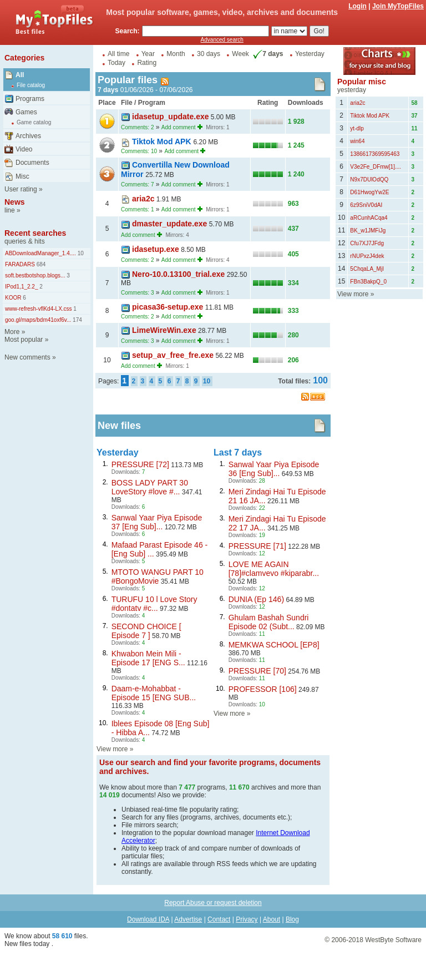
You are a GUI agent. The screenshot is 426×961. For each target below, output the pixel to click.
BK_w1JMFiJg (368, 230)
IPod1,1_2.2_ (21, 287)
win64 (357, 141)
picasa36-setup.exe (167, 306)
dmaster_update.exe (169, 223)
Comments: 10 (139, 151)
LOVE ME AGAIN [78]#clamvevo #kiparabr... (274, 569)
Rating (146, 63)
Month (175, 54)
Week (240, 54)
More (11, 332)
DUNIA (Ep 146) (256, 599)
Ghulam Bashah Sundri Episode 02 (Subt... (269, 622)
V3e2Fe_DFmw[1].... (375, 167)
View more (112, 749)
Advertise (188, 919)
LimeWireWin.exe (164, 330)
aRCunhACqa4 (368, 218)
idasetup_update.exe (170, 116)
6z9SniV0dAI (366, 205)
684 (40, 264)
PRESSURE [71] (257, 546)
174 (76, 320)
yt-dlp (356, 128)
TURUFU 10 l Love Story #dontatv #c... (154, 604)
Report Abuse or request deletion (212, 903)
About (271, 919)
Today (116, 63)
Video (24, 149)
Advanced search (222, 40)
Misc (22, 176)
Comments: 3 (137, 293)
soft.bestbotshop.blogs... (35, 275)
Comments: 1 (137, 209)
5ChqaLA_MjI (367, 269)
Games (26, 112)
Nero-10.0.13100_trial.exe (178, 274)
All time (118, 54)
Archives (28, 136)
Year (148, 54)
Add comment (178, 127)
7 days (267, 54)
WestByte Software (393, 940)
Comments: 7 (137, 184)
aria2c (143, 198)
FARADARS (20, 264)
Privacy (246, 919)
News (14, 202)
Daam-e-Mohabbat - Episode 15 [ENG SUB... (153, 693)
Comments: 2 (137, 127)
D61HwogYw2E (369, 192)
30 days (208, 54)
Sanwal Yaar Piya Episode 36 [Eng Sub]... (274, 469)
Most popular (23, 339)
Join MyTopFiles (398, 6)
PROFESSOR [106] (263, 689)
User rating (20, 189)
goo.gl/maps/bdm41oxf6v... (38, 320)
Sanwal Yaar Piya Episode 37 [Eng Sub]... (156, 522)
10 (80, 253)
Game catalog (34, 122)
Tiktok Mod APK (162, 141)
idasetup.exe (155, 249)
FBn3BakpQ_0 (368, 282)
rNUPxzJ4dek (367, 256)
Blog (292, 919)
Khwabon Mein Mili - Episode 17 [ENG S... (148, 658)
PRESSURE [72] (140, 464)
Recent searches (35, 233)
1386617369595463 (374, 154)
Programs (30, 99)
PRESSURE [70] (257, 670)
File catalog (31, 85)
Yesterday (309, 54)
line (9, 210)
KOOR (13, 298)
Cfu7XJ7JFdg (367, 243)
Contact (218, 919)
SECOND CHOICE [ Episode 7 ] (146, 631)
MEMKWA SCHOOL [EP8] (274, 644)
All (20, 75)
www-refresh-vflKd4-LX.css (38, 309)
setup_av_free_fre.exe (173, 355)
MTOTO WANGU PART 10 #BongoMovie (157, 576)
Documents (32, 162)
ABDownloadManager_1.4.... (40, 253)
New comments (27, 357)
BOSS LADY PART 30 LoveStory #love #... (149, 487)
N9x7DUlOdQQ (369, 179)
